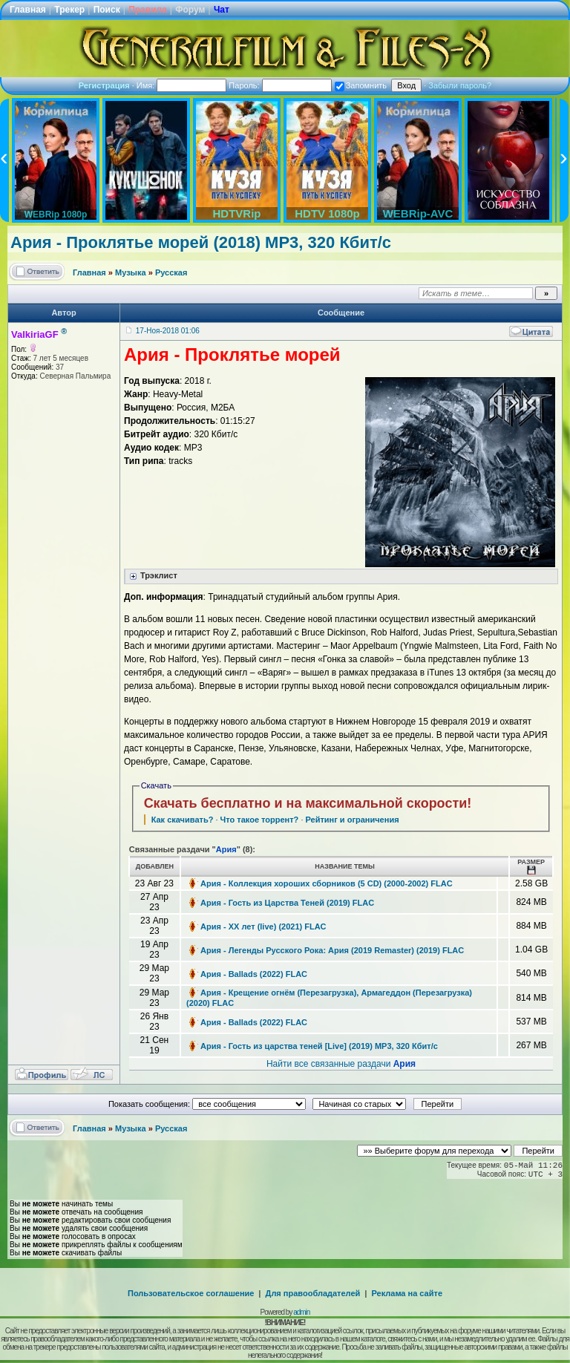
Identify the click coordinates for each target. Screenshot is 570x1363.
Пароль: (280, 85)
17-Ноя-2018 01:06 (168, 331)
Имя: (182, 85)
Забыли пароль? (459, 85)
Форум (190, 9)
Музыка (130, 272)
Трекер (69, 9)
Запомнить (361, 85)
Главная (28, 9)
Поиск (107, 9)
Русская (171, 272)
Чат (221, 9)
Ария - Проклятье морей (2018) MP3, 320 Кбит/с (200, 242)
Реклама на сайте (406, 1293)
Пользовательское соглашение (191, 1293)
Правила (147, 9)
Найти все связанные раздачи (341, 1064)
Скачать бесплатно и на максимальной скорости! (308, 803)
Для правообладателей (313, 1293)
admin (301, 1312)
